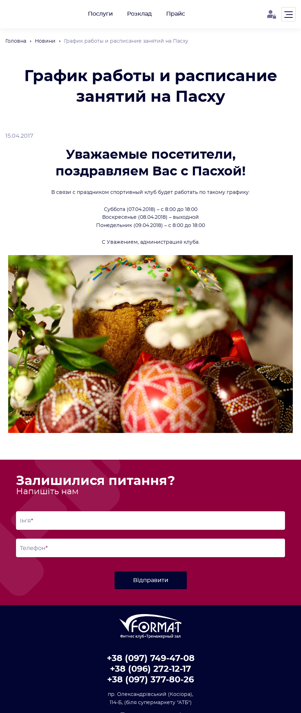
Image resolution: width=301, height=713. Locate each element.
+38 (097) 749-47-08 (151, 658)
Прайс (175, 14)
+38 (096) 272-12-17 (150, 669)
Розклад (139, 14)
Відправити (150, 580)
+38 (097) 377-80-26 (150, 680)
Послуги (100, 14)
